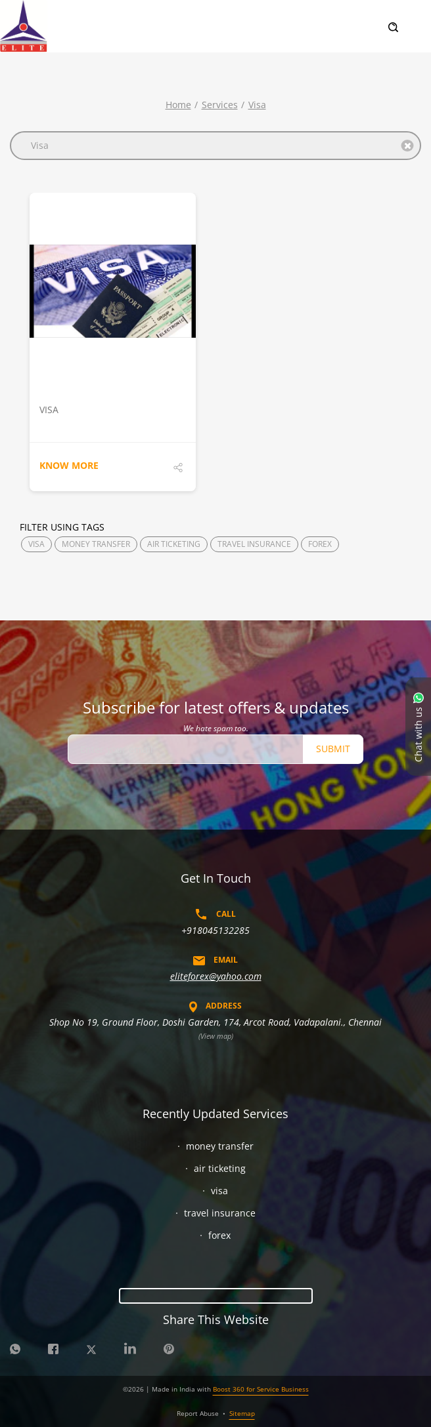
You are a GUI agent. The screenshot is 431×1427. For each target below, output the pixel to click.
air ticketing (220, 1168)
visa (257, 104)
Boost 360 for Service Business (261, 1389)
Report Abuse (198, 1413)
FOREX (320, 544)
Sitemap (242, 1413)
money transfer (220, 1146)
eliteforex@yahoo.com (215, 976)
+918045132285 (215, 930)
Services (220, 104)
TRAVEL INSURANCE (254, 544)
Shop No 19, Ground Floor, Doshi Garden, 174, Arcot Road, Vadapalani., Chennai (215, 1022)
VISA (36, 544)
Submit (333, 748)
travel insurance (220, 1213)
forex (219, 1235)
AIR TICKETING (173, 544)
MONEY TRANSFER (96, 544)
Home (178, 104)
